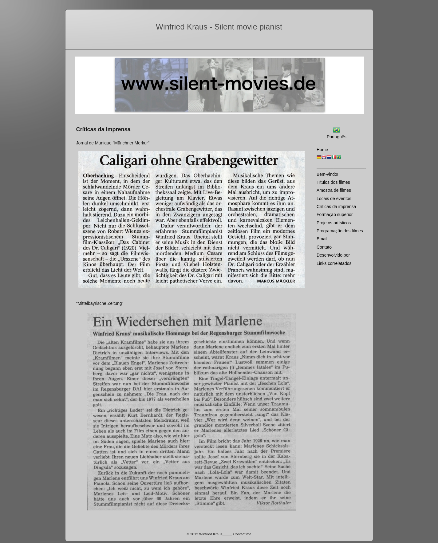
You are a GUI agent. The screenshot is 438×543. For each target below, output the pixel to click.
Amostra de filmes (334, 190)
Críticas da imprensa (336, 206)
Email (322, 238)
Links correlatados (334, 263)
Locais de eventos (334, 198)
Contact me (242, 534)
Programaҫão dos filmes (340, 230)
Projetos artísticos (334, 222)
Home (322, 149)
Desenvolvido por (333, 255)
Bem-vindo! (327, 174)
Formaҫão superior (335, 214)
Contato (324, 247)
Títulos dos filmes (333, 182)
